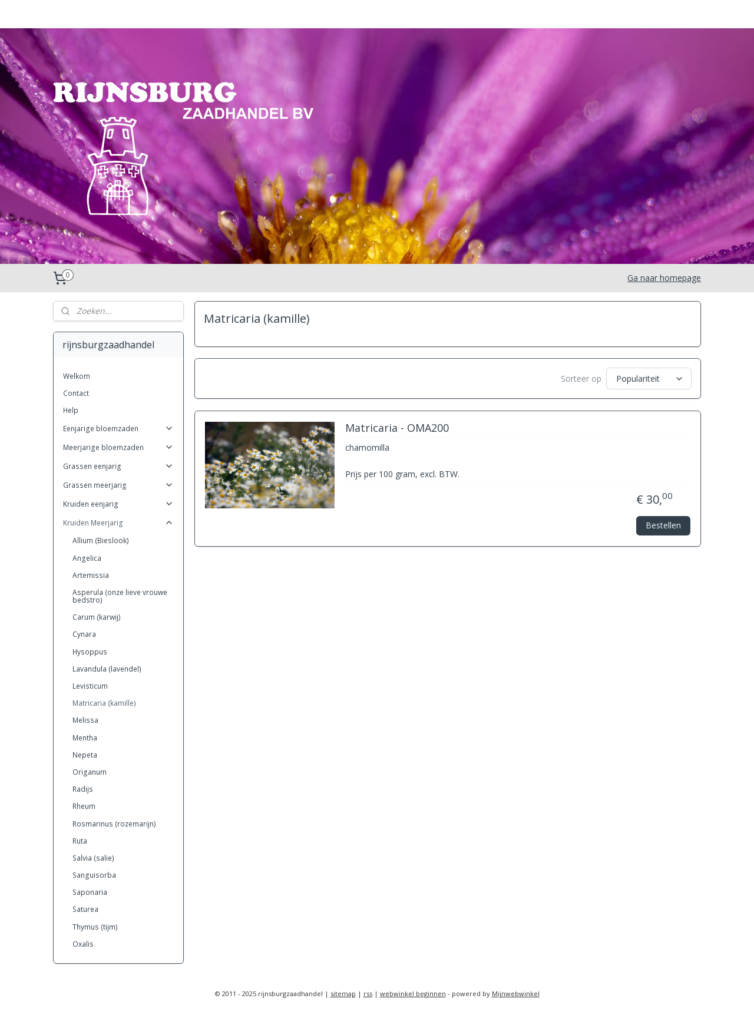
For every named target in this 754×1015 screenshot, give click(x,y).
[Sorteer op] (649, 377)
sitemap (343, 993)
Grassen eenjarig (118, 466)
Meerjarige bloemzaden (118, 447)
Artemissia (90, 575)
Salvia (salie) (93, 858)
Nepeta (84, 755)
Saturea (85, 909)
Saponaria (89, 892)
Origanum (89, 772)
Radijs (82, 789)
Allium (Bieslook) (100, 540)
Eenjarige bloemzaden (118, 429)
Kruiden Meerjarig (118, 523)
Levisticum (90, 686)
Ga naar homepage (664, 277)
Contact (76, 393)
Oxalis (83, 944)
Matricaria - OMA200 (396, 426)
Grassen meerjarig (118, 485)
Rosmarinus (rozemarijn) (114, 824)
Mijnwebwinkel (516, 993)
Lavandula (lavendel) (106, 669)
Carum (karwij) (96, 617)
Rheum (83, 806)
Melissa (85, 720)
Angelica (86, 558)
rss (367, 993)
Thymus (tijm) (95, 927)
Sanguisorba (94, 875)
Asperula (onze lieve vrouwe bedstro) (119, 596)
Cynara (84, 634)
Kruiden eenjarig (118, 504)
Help (70, 410)
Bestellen (663, 522)
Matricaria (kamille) (104, 703)
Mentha (84, 738)
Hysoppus (89, 652)
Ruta (79, 841)
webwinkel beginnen (413, 993)
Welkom (76, 376)
